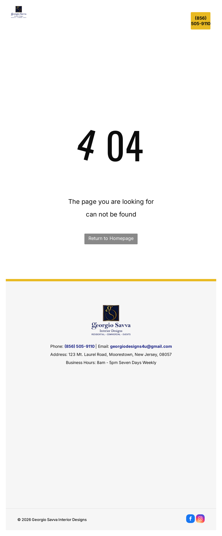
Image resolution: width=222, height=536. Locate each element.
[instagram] (200, 519)
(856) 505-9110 (79, 346)
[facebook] (190, 519)
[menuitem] (50, 19)
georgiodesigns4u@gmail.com (141, 346)
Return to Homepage (111, 238)
